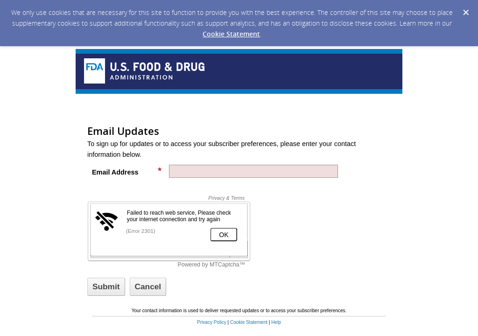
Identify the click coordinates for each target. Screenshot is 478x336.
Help (276, 322)
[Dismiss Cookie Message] (466, 12)
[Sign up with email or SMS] (106, 287)
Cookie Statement (231, 33)
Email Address (127, 171)
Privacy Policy (211, 322)
